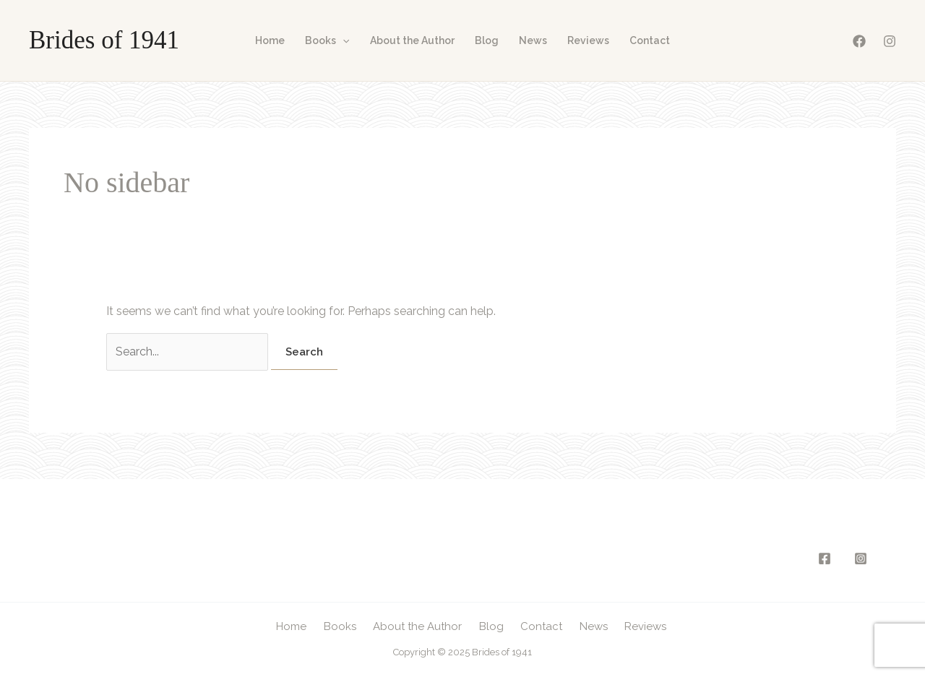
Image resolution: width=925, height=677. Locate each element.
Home (270, 40)
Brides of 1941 (104, 40)
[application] (342, 40)
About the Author (412, 40)
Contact (649, 40)
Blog (487, 40)
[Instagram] (889, 41)
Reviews (588, 40)
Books (327, 40)
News (533, 40)
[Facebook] (859, 41)
